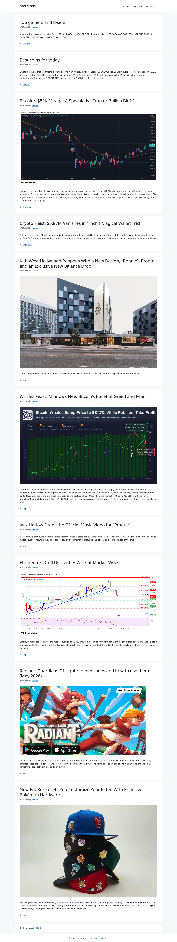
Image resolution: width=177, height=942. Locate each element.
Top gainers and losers (42, 22)
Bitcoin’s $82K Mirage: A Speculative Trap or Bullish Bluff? (77, 101)
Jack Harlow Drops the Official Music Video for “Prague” (75, 525)
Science (126, 6)
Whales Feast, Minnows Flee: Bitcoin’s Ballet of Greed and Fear (82, 396)
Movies (25, 380)
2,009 (31, 927)
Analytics (26, 44)
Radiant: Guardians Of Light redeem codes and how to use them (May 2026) (84, 673)
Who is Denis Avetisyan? (144, 6)
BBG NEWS (28, 6)
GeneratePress (101, 938)
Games (25, 773)
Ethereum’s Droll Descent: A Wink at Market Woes (69, 562)
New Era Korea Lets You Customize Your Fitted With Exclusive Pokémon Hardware (81, 792)
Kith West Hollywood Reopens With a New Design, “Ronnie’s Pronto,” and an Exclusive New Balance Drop (88, 263)
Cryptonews (27, 207)
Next (39, 927)
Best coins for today (40, 60)
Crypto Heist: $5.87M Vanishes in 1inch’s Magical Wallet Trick (80, 223)
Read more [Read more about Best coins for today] (98, 78)
